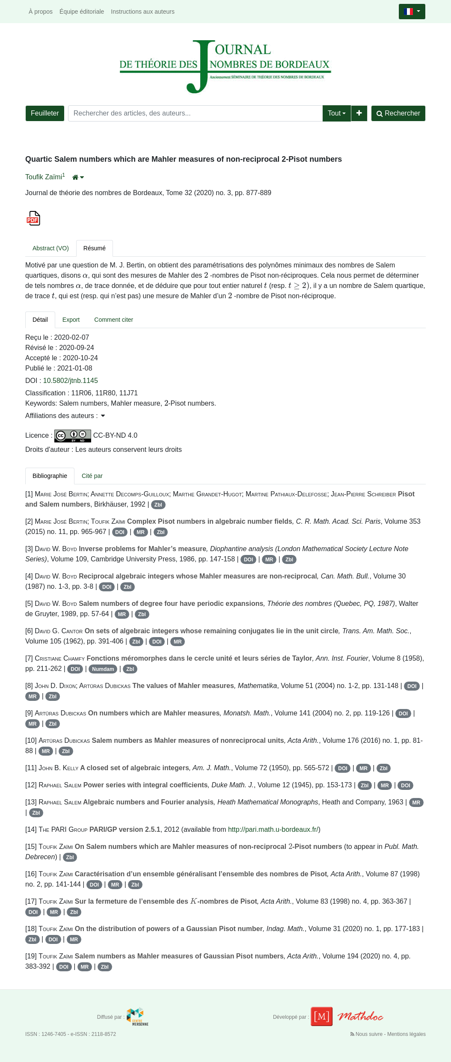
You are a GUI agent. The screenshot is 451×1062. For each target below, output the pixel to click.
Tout (334, 113)
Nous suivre (367, 1034)
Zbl (158, 505)
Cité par (92, 475)
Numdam (103, 669)
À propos (41, 11)
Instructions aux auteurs (143, 11)
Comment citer (113, 319)
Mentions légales (406, 1034)
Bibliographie (50, 475)
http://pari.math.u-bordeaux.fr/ (273, 829)
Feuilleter (45, 113)
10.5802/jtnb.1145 (70, 380)
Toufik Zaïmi (43, 177)
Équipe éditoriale (81, 11)
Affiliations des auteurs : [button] (65, 415)
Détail (40, 319)
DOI (119, 532)
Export (71, 319)
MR (140, 532)
